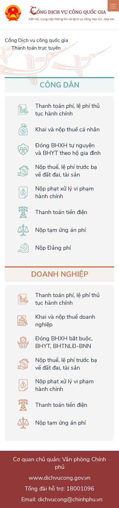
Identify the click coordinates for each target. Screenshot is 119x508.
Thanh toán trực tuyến (36, 48)
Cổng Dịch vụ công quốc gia (36, 40)
